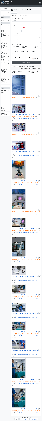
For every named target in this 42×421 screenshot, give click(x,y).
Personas (5, 104)
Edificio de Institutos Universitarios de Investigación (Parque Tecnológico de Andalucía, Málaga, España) (5, 69)
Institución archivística (16, 35)
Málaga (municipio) (5, 60)
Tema (2, 86)
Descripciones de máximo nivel (18, 51)
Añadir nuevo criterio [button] (16, 31)
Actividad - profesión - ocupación (5, 107)
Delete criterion (26, 27)
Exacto (34, 59)
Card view (26, 66)
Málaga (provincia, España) (5, 56)
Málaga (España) (5, 25)
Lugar (2, 20)
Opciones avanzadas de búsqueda (19, 15)
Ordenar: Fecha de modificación (26, 68)
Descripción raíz (15, 39)
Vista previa (14, 66)
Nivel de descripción (4, 114)
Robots (5, 102)
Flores (5, 100)
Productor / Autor (3, 12)
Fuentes (5, 92)
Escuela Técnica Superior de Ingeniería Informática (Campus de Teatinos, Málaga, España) (5, 79)
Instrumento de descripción (35, 47)
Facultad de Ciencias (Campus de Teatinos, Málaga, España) (5, 35)
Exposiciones (5, 98)
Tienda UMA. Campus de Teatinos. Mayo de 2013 (23, 96)
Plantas (5, 96)
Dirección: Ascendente (36, 68)
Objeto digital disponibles (24, 47)
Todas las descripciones (30, 51)
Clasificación (20, 66)
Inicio (13, 55)
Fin (22, 55)
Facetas (5, 8)
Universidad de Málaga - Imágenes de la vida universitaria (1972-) (27, 100)
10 (32, 419)
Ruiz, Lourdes (5, 17)
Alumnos (5, 110)
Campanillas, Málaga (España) (5, 63)
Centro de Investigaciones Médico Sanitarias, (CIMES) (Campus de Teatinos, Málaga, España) (5, 49)
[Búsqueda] (26, 21)
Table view (31, 66)
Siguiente (35, 419)
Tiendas (5, 94)
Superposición (35, 58)
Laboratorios (5, 90)
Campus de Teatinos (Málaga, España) (5, 29)
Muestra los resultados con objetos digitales (33, 72)
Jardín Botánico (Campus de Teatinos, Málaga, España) (5, 41)
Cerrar (17, 8)
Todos (2, 15)
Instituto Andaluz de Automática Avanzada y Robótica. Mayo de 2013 (25, 180)
